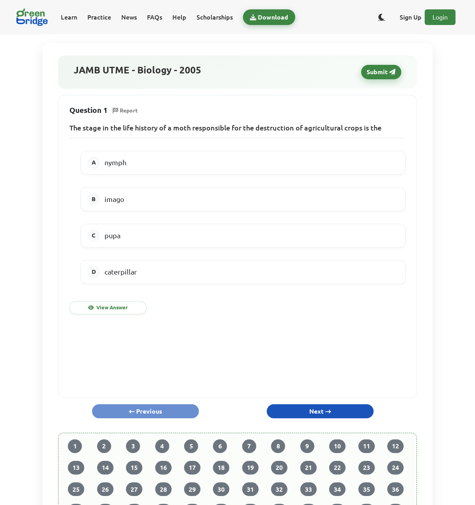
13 (76, 467)
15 (134, 467)
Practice (99, 17)
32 (279, 489)
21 (308, 467)
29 (192, 489)
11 (366, 446)
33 (308, 489)
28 (163, 489)
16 (163, 467)
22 (337, 467)
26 (105, 489)
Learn (69, 17)
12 (395, 446)
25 (76, 489)
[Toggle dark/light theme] (382, 17)
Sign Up (411, 17)
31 (250, 489)
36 (395, 489)
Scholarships (215, 17)
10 (337, 446)
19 (250, 467)
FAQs (154, 17)
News (129, 17)
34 (337, 489)
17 (192, 467)
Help (179, 17)
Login (440, 17)
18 (221, 467)
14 (105, 467)
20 (279, 467)
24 (395, 467)
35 (366, 489)
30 (221, 489)
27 (134, 489)
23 (366, 467)
